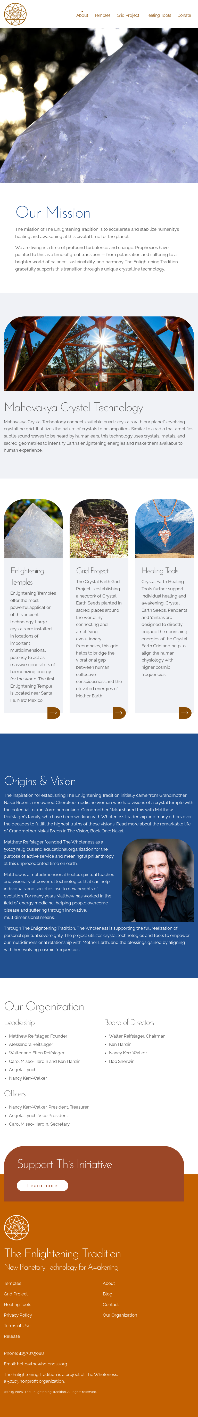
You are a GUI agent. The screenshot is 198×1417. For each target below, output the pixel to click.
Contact (111, 1304)
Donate (184, 15)
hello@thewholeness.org (42, 1363)
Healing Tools (158, 15)
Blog (107, 1293)
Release (12, 1336)
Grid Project (128, 15)
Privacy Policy (18, 1315)
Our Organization (120, 1315)
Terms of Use (17, 1325)
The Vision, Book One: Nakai (95, 830)
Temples (102, 15)
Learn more (42, 1185)
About (82, 15)
